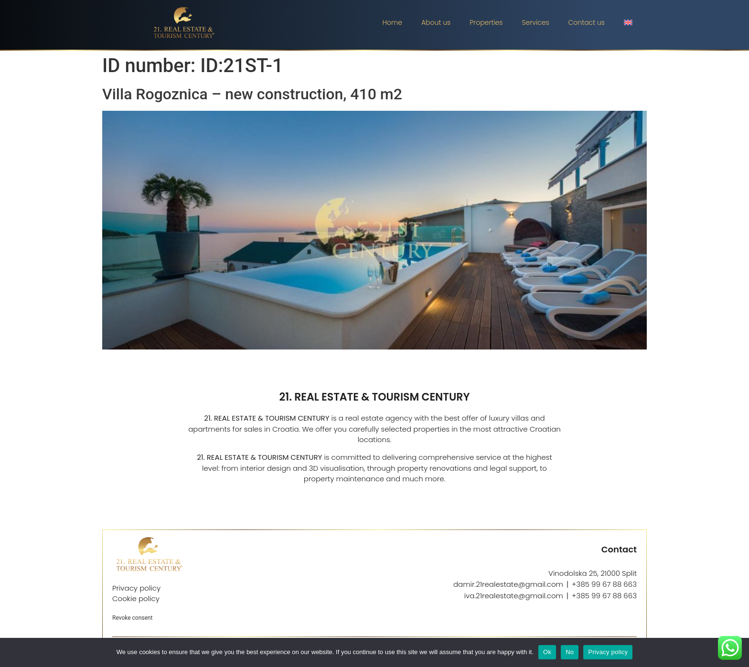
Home (392, 22)
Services (535, 22)
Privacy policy (608, 652)
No (570, 652)
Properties (486, 22)
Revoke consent (132, 617)
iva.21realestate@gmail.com (513, 596)
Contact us (586, 22)
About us (435, 22)
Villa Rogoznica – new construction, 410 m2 (252, 94)
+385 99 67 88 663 (604, 584)
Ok (547, 652)
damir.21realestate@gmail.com (508, 584)
